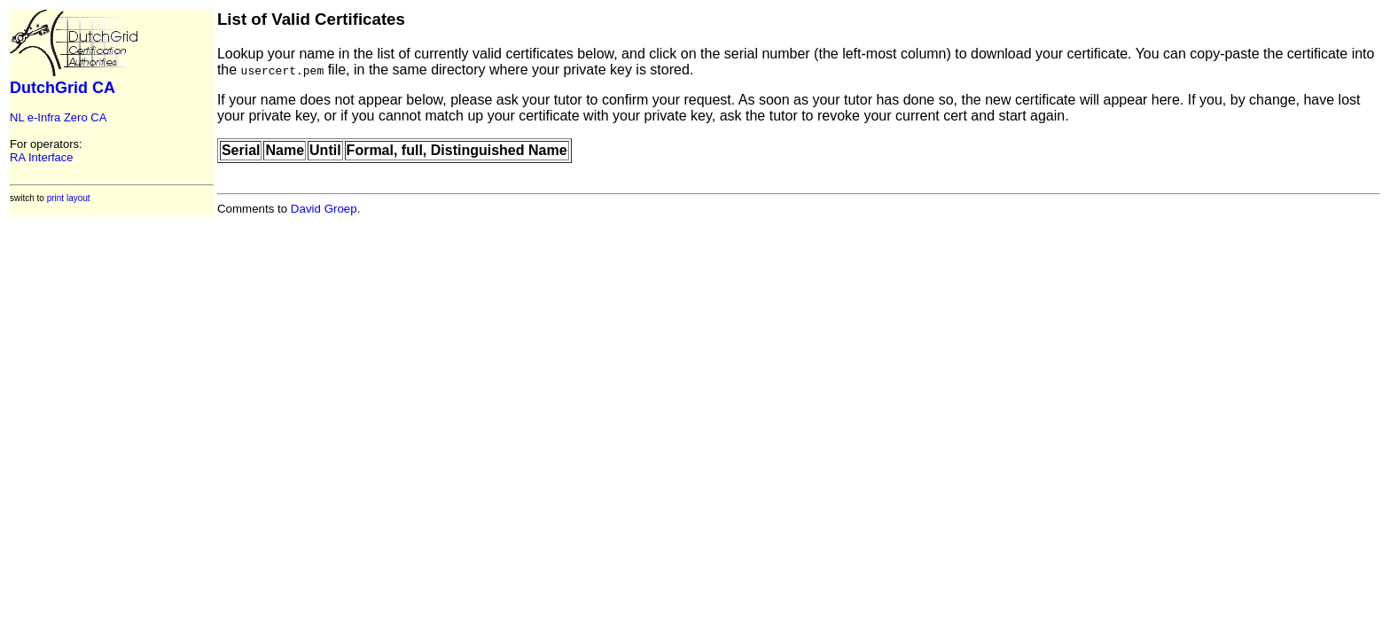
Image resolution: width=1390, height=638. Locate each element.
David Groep (324, 208)
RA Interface (42, 157)
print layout (68, 198)
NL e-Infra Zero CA (58, 117)
